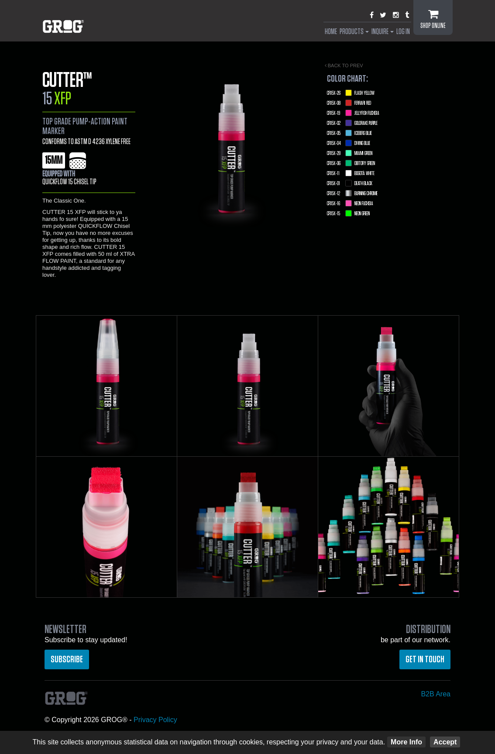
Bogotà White (351, 173)
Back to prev (344, 65)
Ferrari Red (349, 103)
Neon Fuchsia (350, 203)
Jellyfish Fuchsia (353, 113)
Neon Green (348, 213)
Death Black (349, 183)
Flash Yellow (351, 93)
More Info (406, 742)
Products (354, 32)
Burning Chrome (352, 193)
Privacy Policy (155, 719)
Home (331, 32)
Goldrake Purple (352, 123)
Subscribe (67, 659)
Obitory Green (351, 163)
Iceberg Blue (349, 133)
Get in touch (425, 659)
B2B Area (435, 694)
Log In (403, 32)
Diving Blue (348, 143)
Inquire (382, 32)
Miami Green (349, 153)
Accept (445, 742)
